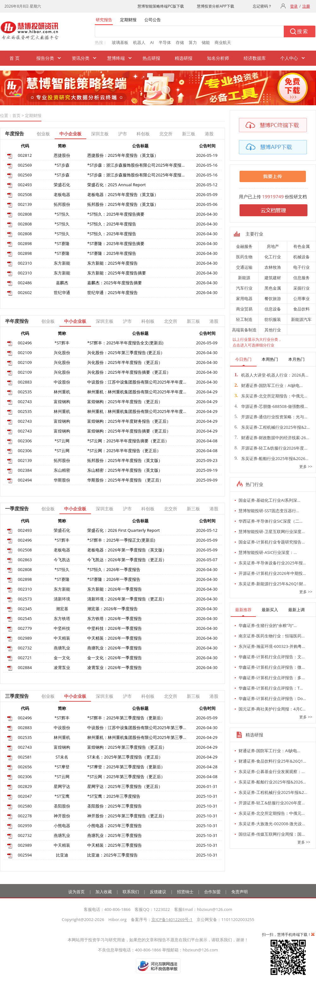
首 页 (14, 58)
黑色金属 (272, 288)
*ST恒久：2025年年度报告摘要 (115, 214)
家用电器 (244, 298)
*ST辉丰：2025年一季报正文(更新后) (121, 540)
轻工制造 (244, 319)
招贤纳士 (185, 891)
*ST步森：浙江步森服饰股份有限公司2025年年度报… (136, 165)
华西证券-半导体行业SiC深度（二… (270, 521)
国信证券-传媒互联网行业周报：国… (272, 834)
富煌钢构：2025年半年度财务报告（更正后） (129, 421)
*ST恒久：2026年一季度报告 (113, 569)
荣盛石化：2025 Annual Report (116, 184)
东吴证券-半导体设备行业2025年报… (272, 563)
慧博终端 (116, 58)
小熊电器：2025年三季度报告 (114, 825)
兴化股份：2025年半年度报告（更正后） (124, 362)
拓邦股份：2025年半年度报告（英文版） (124, 460)
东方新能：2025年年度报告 (112, 263)
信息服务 (301, 277)
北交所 (166, 134)
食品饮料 (301, 309)
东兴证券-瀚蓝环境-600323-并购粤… (272, 646)
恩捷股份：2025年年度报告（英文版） (122, 155)
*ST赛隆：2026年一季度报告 (113, 579)
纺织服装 (272, 319)
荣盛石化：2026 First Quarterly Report (123, 530)
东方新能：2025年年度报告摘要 (116, 273)
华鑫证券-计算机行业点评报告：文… (272, 657)
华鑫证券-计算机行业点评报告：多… (272, 677)
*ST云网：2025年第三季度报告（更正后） (126, 776)
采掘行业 (301, 288)
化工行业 (272, 257)
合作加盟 (212, 891)
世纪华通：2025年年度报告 (112, 292)
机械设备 (301, 257)
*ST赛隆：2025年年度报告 (111, 253)
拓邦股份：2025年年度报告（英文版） (122, 204)
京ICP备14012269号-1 (171, 919)
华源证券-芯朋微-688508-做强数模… (270, 406)
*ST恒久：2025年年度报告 (111, 224)
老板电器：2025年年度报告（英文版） (122, 194)
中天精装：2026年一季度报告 (114, 638)
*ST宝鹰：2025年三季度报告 (113, 796)
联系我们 (131, 891)
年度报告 (14, 133)
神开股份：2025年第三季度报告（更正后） (127, 816)
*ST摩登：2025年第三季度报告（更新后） (126, 767)
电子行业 (301, 267)
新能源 (244, 277)
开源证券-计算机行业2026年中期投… (272, 573)
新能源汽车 (301, 319)
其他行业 (272, 330)
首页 (16, 115)
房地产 (273, 246)
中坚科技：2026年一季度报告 (114, 628)
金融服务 (244, 246)
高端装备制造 (244, 330)
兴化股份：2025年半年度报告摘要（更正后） (129, 372)
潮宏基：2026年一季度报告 (112, 608)
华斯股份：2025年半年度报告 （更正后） (125, 480)
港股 (209, 134)
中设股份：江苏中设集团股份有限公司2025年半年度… (136, 382)
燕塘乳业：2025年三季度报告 (114, 835)
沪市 (122, 134)
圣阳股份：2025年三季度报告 (114, 806)
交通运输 (244, 267)
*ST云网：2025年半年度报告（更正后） (124, 450)
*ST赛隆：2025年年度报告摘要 (115, 243)
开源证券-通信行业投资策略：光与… (270, 417)
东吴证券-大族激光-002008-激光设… (272, 823)
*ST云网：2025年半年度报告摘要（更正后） (128, 441)
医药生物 (244, 257)
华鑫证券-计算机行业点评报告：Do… (272, 698)
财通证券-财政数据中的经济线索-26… (271, 438)
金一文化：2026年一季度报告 (114, 657)
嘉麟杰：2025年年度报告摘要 (114, 283)
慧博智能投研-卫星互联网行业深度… (272, 531)
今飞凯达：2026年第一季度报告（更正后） (127, 559)
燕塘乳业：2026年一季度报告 (114, 648)
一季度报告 (17, 508)
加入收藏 (103, 891)
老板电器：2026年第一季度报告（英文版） (127, 550)
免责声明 (239, 891)
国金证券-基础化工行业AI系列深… (269, 500)
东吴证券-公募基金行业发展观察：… (272, 771)
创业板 (43, 134)
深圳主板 (100, 134)
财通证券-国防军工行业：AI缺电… (268, 385)
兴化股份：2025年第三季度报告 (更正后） (126, 352)
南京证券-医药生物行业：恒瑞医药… (272, 636)
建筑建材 (272, 277)
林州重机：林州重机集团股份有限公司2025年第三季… (136, 737)
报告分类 (45, 58)
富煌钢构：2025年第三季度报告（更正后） (127, 747)
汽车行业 (244, 288)
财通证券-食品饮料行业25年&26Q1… (272, 761)
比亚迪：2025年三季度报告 (112, 855)
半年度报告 (17, 321)
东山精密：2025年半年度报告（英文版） (124, 470)
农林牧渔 (272, 267)
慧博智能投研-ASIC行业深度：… (268, 552)
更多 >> (305, 466)
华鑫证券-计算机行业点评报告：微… (272, 667)
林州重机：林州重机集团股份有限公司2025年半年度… (136, 392)
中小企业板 (70, 134)
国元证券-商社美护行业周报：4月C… (272, 709)
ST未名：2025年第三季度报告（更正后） (125, 757)
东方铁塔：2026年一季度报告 (114, 618)
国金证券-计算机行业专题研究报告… (272, 542)
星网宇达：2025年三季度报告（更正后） (124, 786)
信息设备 (272, 309)
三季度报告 (17, 696)
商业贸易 (244, 309)
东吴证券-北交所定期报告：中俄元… (270, 396)
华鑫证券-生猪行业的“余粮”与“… (268, 625)
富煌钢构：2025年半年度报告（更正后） (124, 401)
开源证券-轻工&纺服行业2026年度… (270, 448)
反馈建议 (158, 891)
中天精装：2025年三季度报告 (114, 845)
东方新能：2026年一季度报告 (114, 589)
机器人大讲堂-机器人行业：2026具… (271, 375)
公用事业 (301, 298)
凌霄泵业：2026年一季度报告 (114, 667)
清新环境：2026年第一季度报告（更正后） (127, 599)
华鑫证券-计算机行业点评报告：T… (271, 688)
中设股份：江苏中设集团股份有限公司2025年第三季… (136, 727)
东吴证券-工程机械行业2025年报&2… (272, 427)
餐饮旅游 (272, 298)
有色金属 (301, 246)
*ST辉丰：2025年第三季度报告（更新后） (126, 718)
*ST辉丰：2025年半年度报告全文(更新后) (125, 343)
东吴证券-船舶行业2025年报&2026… (271, 458)
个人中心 (289, 58)
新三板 (188, 134)
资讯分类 (80, 58)
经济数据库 (255, 58)
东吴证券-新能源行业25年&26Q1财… (272, 584)
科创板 (143, 134)
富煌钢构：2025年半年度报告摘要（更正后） (129, 431)
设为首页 (76, 891)
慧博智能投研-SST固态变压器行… (269, 510)
